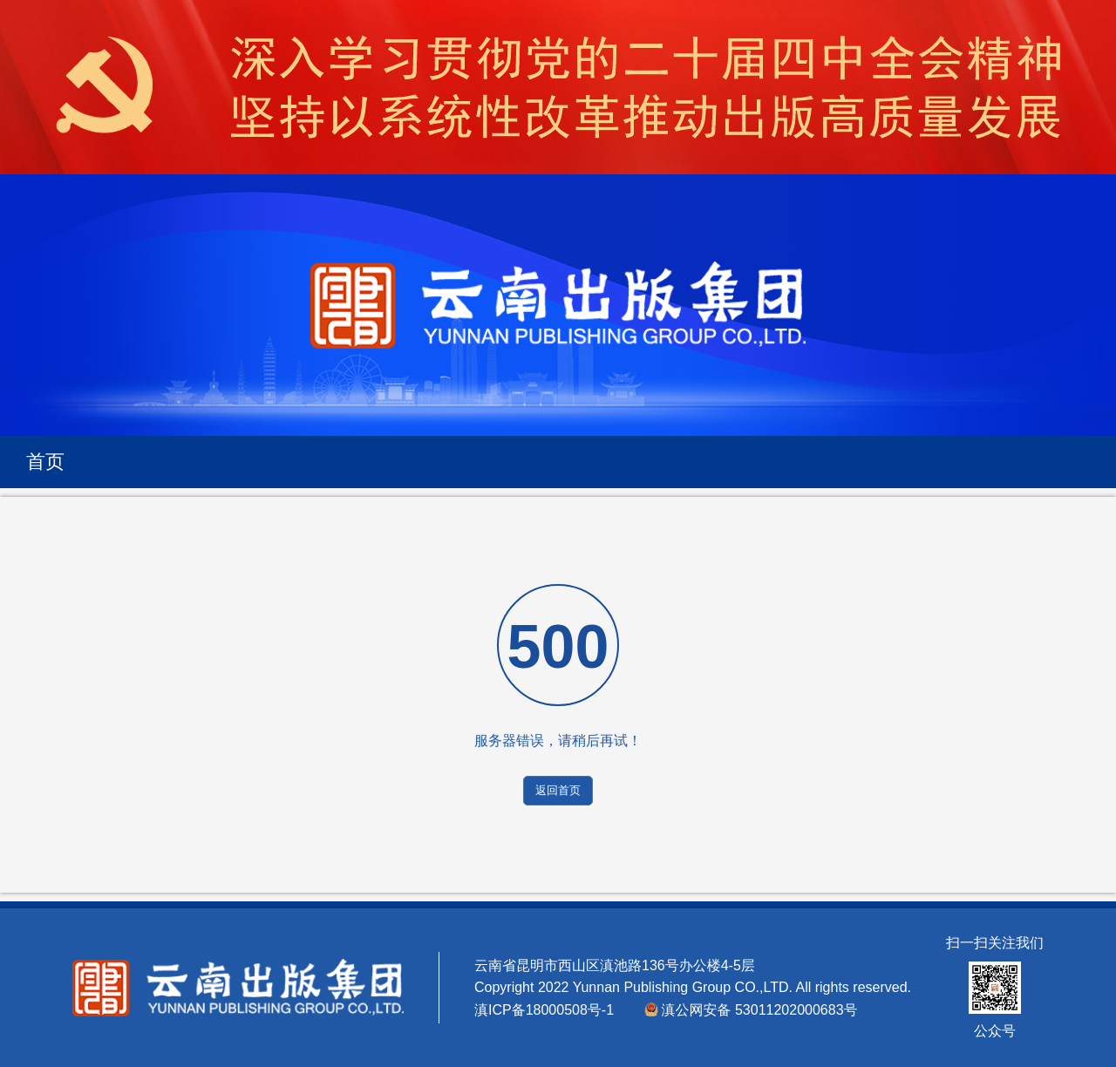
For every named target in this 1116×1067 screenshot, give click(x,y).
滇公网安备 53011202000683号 (760, 1009)
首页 (45, 461)
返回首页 (558, 790)
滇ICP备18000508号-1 (546, 1009)
